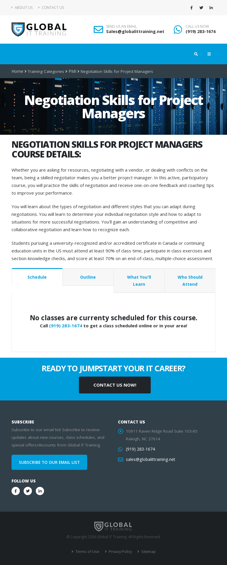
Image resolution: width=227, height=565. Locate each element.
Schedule (37, 277)
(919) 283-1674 (200, 31)
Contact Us (51, 7)
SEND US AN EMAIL (121, 26)
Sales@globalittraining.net (135, 31)
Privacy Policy (119, 551)
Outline (88, 277)
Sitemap (147, 551)
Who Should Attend (190, 280)
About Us (22, 7)
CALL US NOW (197, 26)
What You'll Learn (139, 280)
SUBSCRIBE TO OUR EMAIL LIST (49, 462)
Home (17, 71)
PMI (71, 71)
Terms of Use (87, 551)
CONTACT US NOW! (114, 385)
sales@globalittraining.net (150, 459)
